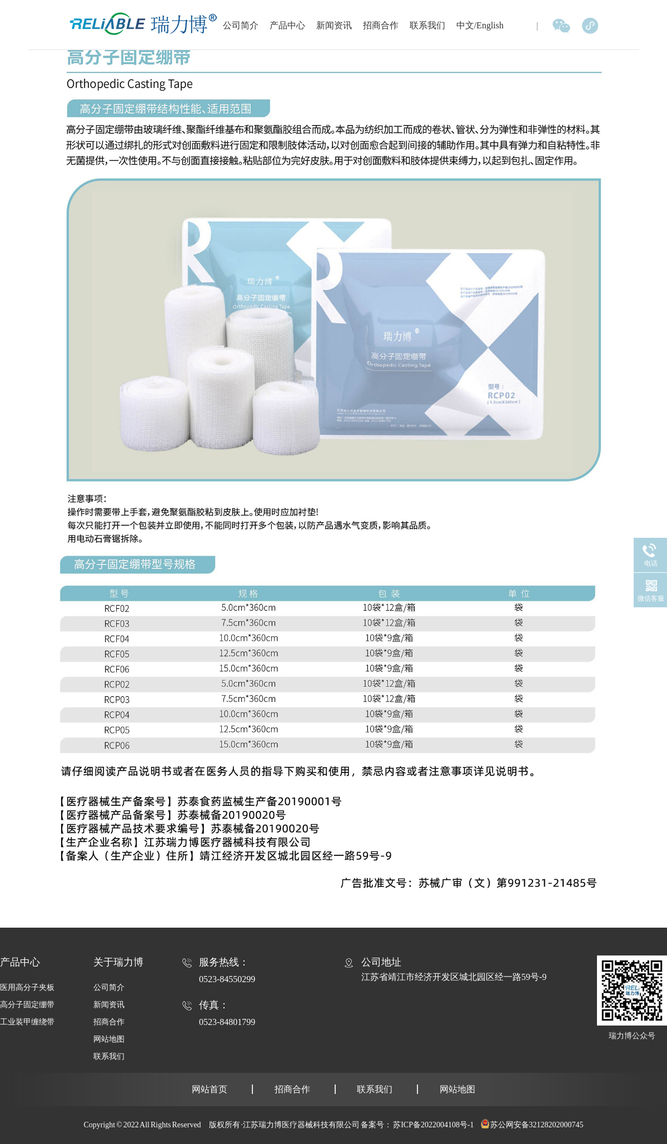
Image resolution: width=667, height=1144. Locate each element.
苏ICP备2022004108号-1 (433, 1125)
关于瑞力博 (118, 962)
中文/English (480, 25)
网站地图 (109, 1039)
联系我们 (427, 25)
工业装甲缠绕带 (27, 1022)
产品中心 (287, 25)
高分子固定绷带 (27, 1005)
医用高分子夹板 (27, 987)
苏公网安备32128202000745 (537, 1125)
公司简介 (240, 25)
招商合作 (381, 25)
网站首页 (209, 1089)
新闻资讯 (334, 25)
